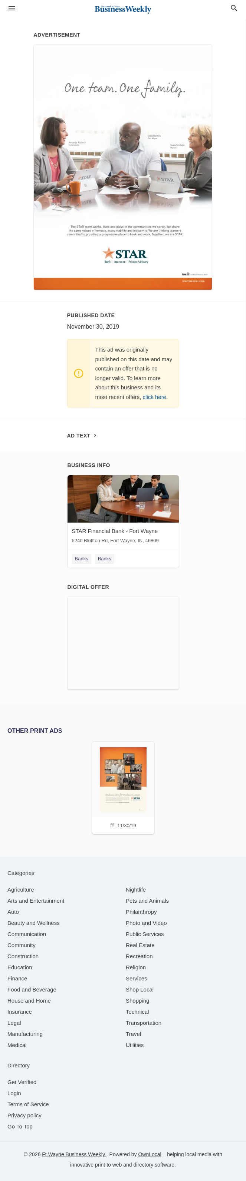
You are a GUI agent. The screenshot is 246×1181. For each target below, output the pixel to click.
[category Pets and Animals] (147, 901)
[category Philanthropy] (141, 912)
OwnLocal (149, 1154)
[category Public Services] (145, 934)
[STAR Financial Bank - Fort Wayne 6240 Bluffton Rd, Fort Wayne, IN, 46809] (123, 510)
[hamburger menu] (11, 8)
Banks (81, 558)
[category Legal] (14, 1023)
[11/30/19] (123, 787)
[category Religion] (136, 967)
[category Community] (21, 945)
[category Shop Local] (140, 989)
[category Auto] (13, 912)
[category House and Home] (29, 1000)
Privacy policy (24, 1115)
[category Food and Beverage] (31, 989)
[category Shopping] (137, 1000)
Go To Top (20, 1126)
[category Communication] (26, 934)
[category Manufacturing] (25, 1034)
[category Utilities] (135, 1045)
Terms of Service (28, 1104)
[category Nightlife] (136, 889)
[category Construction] (23, 956)
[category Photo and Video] (146, 923)
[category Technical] (137, 1012)
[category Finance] (17, 978)
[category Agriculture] (20, 889)
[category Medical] (17, 1045)
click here (154, 397)
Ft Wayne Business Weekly (74, 1154)
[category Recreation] (139, 956)
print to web (108, 1165)
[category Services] (136, 978)
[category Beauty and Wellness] (33, 923)
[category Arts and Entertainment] (35, 901)
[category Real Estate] (140, 945)
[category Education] (19, 967)
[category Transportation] (143, 1023)
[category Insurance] (19, 1012)
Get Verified (21, 1082)
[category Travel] (133, 1034)
